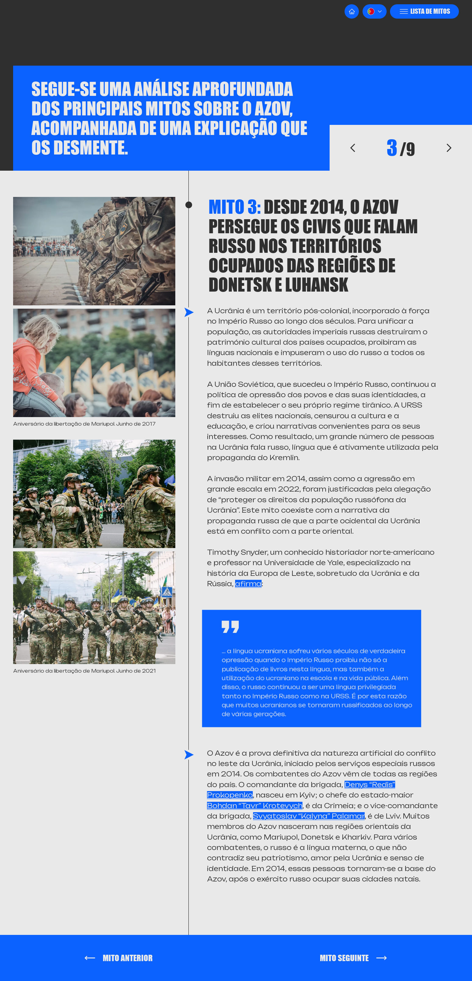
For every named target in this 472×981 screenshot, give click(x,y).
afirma (248, 584)
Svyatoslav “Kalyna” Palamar (309, 816)
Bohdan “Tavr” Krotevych (254, 806)
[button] (375, 11)
